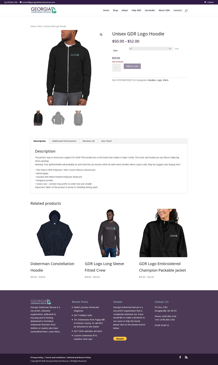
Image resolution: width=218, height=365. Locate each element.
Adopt (125, 10)
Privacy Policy (37, 357)
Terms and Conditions (55, 357)
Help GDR (136, 10)
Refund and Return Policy (79, 357)
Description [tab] (40, 141)
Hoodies (152, 80)
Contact (177, 10)
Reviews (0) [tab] (89, 141)
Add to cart (132, 66)
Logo (159, 80)
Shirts (40, 26)
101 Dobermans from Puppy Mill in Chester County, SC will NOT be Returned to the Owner (89, 323)
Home (106, 10)
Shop (115, 10)
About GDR (164, 10)
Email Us (165, 325)
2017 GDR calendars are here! (88, 331)
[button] (101, 34)
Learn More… (55, 331)
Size (115, 50)
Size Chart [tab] (106, 141)
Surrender (150, 10)
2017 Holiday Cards (83, 315)
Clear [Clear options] (177, 49)
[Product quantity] (116, 68)
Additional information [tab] (64, 141)
